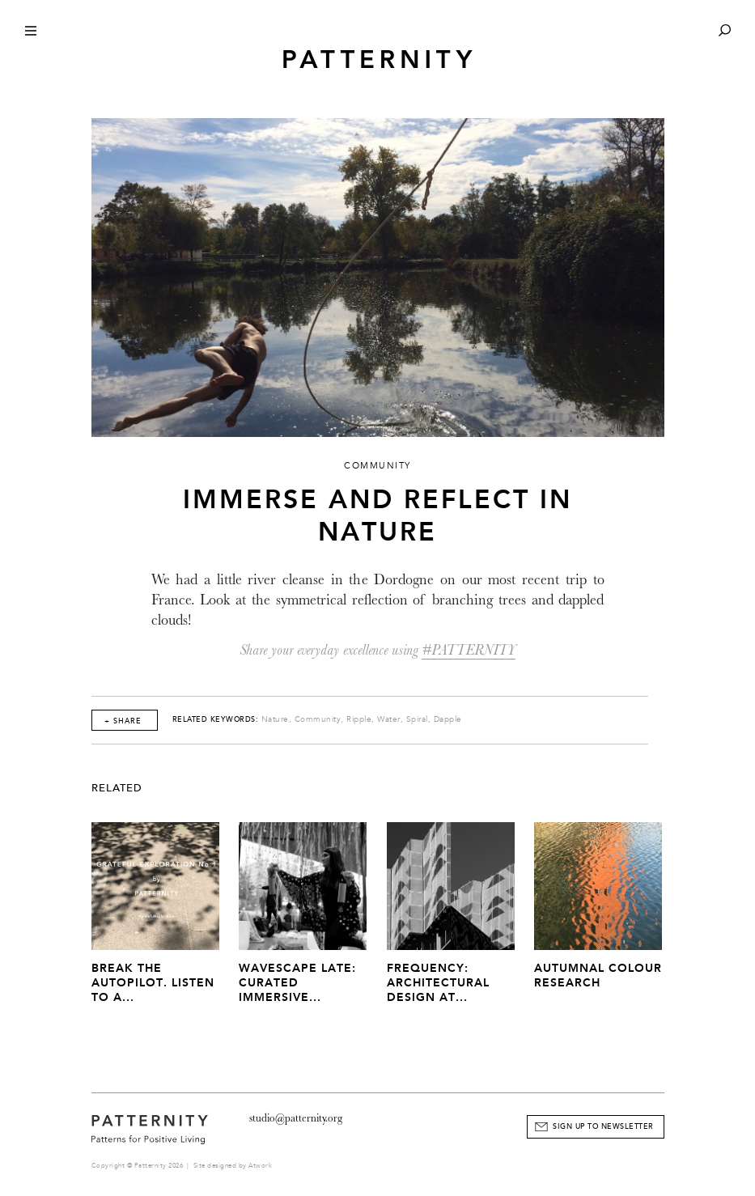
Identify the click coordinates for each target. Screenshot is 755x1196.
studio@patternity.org (295, 1118)
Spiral (417, 719)
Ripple (358, 719)
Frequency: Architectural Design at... (438, 982)
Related (116, 788)
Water (389, 719)
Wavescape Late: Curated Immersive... (297, 982)
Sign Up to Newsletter (603, 1126)
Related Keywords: (215, 719)
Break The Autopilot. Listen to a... (152, 982)
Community (318, 719)
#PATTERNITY (468, 650)
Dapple (448, 719)
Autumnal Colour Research (598, 975)
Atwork (260, 1165)
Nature (275, 719)
